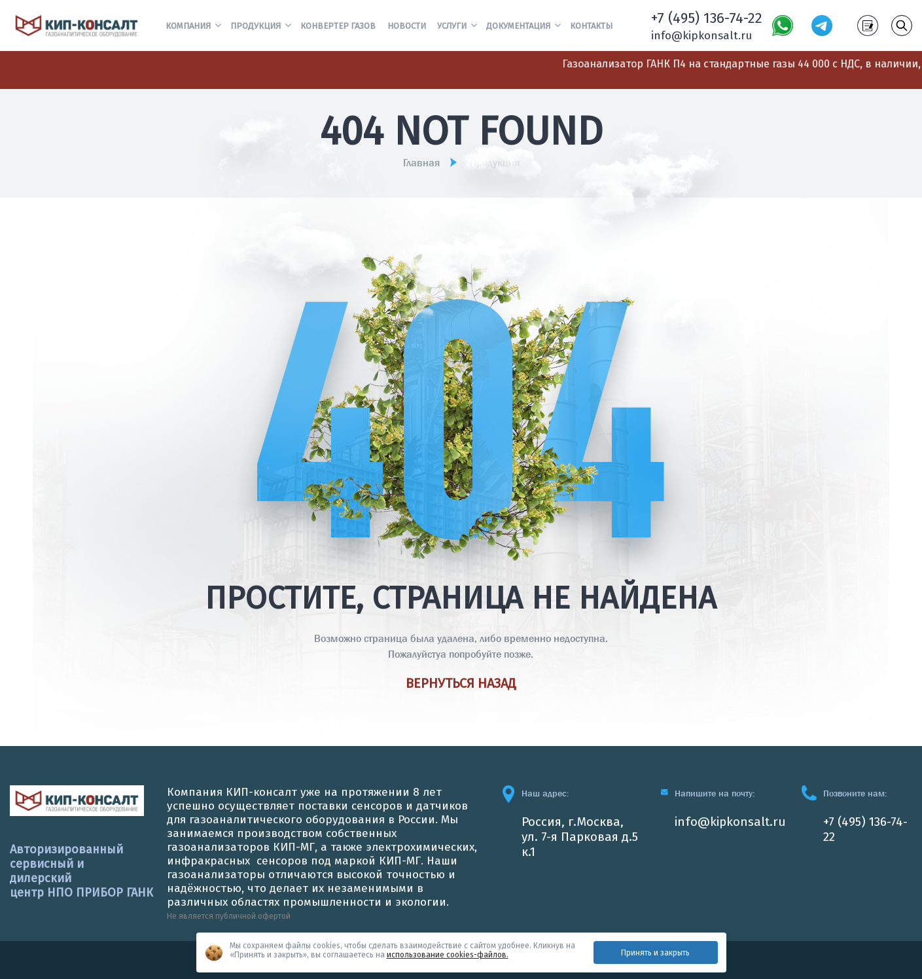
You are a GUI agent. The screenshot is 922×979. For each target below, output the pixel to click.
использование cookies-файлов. (447, 954)
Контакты (591, 26)
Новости (406, 26)
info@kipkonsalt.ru (701, 36)
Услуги (452, 26)
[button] (218, 24)
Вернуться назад (461, 683)
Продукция (255, 26)
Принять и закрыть (655, 952)
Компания (188, 26)
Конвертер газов (338, 26)
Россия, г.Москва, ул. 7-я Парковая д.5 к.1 (580, 836)
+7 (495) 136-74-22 (706, 18)
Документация (518, 26)
